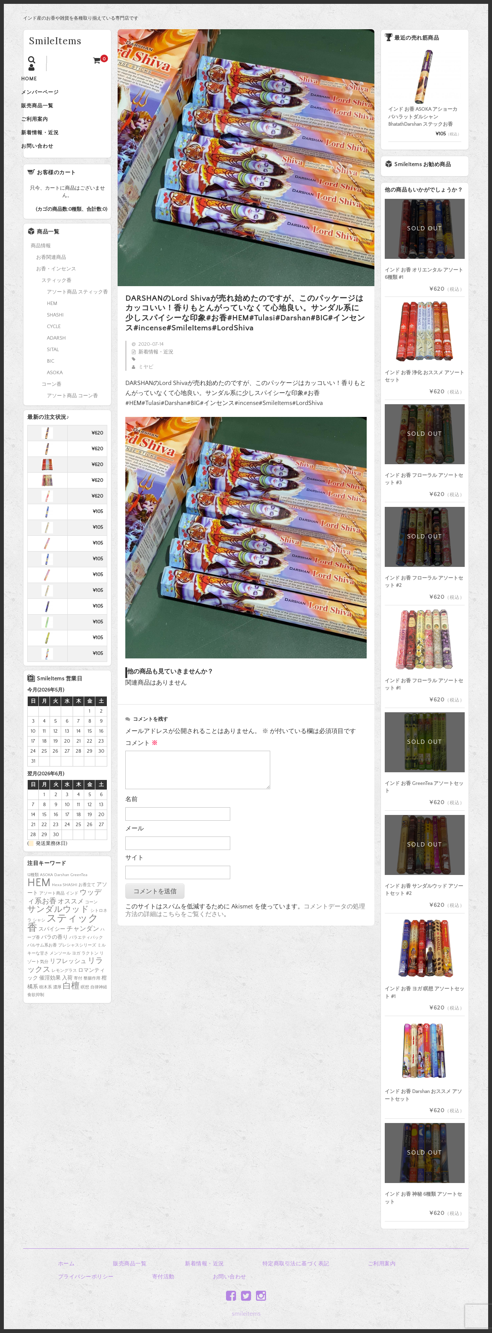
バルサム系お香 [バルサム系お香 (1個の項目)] (42, 961)
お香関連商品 (51, 273)
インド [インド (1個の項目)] (72, 909)
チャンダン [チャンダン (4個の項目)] (82, 945)
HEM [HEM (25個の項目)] (39, 899)
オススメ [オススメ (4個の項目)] (71, 917)
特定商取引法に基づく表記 (296, 1264)
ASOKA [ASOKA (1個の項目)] (46, 891)
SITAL (53, 365)
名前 (131, 799)
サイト (134, 857)
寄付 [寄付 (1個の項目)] (78, 994)
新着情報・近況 (50, 145)
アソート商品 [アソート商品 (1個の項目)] (52, 909)
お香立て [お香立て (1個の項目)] (86, 901)
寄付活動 (163, 1277)
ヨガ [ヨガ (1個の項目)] (76, 969)
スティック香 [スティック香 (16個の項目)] (62, 939)
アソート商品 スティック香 (77, 308)
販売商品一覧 (47, 113)
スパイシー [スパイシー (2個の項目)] (51, 945)
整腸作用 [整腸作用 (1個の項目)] (91, 994)
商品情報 (41, 262)
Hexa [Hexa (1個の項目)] (57, 901)
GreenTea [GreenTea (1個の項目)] (78, 891)
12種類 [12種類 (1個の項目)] (33, 891)
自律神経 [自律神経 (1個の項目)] (98, 1003)
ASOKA (55, 389)
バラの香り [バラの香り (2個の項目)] (54, 953)
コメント (141, 743)
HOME (39, 80)
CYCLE (54, 342)
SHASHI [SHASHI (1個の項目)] (70, 901)
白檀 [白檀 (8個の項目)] (71, 1002)
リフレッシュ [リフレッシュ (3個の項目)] (68, 977)
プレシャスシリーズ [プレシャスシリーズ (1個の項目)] (77, 961)
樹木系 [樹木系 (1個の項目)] (45, 1003)
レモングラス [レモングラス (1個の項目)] (64, 987)
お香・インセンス (56, 285)
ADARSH (56, 354)
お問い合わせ (47, 161)
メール (134, 828)
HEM (52, 319)
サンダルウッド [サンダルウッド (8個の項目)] (58, 925)
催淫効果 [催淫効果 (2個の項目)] (50, 994)
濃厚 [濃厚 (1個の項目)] (57, 1003)
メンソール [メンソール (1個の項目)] (60, 969)
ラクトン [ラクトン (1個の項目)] (89, 969)
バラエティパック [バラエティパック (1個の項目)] (86, 953)
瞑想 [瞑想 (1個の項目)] (85, 1003)
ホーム (66, 1264)
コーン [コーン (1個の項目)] (91, 918)
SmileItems (55, 41)
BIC (50, 377)
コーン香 (52, 400)
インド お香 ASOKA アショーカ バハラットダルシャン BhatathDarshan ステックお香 (422, 117)
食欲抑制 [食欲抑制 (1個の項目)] (35, 1011)
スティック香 (56, 296)
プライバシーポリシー (86, 1277)
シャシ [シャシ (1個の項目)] (39, 936)
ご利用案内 (44, 129)
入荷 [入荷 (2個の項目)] (67, 994)
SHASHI (55, 331)
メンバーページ (50, 97)
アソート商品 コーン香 (72, 412)
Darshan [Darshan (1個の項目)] (61, 891)
